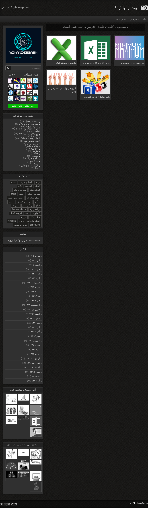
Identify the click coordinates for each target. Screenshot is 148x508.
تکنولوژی (36, 213)
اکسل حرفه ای (33, 197)
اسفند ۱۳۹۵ (34, 367)
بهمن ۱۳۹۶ (35, 318)
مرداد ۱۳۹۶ (34, 345)
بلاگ (134, 503)
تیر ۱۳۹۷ (36, 296)
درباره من (134, 19)
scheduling (35, 225)
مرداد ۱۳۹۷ (34, 291)
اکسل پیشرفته (26, 182)
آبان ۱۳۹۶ (35, 331)
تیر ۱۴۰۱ (36, 273)
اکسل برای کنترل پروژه (29, 221)
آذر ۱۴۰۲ (36, 260)
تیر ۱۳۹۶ (36, 349)
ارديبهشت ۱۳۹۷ (33, 305)
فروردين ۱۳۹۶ (33, 363)
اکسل (37, 186)
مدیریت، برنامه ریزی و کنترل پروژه (24, 240)
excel (13, 182)
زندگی (37, 201)
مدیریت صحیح (20, 225)
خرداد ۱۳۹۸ (34, 287)
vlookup (12, 221)
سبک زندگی (35, 217)
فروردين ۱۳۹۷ (33, 309)
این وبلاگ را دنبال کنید (23, 105)
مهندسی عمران (24, 201)
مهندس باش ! (127, 7)
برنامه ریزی (35, 209)
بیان (129, 503)
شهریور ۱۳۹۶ (34, 340)
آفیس (21, 194)
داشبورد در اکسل (16, 197)
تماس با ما (121, 19)
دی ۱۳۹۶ (36, 322)
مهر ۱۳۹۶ (35, 336)
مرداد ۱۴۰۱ (34, 269)
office (13, 194)
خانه (144, 19)
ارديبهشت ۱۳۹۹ (33, 282)
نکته (20, 186)
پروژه (23, 217)
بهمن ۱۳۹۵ (35, 372)
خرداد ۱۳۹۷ (34, 300)
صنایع (38, 205)
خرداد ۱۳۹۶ (34, 354)
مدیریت (15, 205)
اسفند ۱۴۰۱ (34, 265)
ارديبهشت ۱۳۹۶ (33, 358)
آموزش (28, 186)
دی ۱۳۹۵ (36, 376)
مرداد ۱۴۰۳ (34, 256)
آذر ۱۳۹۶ (36, 327)
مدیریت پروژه (20, 190)
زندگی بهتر (27, 205)
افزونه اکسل (16, 213)
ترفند (38, 182)
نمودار (11, 201)
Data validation (19, 209)
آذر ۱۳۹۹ (36, 278)
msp (27, 213)
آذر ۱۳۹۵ (36, 380)
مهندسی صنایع (33, 194)
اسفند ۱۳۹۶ (34, 314)
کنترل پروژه (35, 190)
